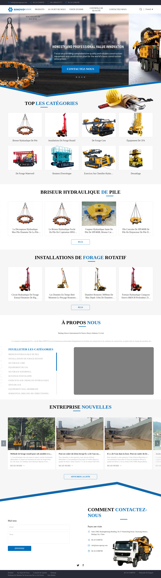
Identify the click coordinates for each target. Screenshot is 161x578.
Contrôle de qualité (96, 9)
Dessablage (14, 385)
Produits (39, 9)
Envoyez (19, 548)
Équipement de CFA (18, 367)
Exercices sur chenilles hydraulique (28, 380)
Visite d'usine (76, 9)
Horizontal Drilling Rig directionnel (28, 393)
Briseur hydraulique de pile (23, 354)
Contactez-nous (118, 9)
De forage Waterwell (19, 372)
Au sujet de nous (57, 9)
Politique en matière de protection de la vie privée (26, 575)
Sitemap (53, 573)
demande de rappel (146, 573)
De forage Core (16, 363)
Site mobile (52, 575)
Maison (27, 9)
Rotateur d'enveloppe (20, 376)
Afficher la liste (80, 477)
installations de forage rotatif (25, 359)
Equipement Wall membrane (23, 389)
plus (80, 242)
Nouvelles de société (33, 18)
